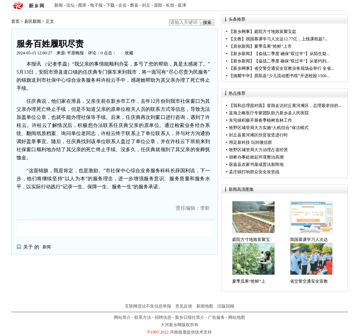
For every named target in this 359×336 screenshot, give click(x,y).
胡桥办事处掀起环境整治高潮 (256, 157)
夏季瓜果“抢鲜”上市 (273, 46)
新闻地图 (204, 306)
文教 (237, 38)
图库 (82, 5)
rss (341, 5)
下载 (110, 5)
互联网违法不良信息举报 (148, 306)
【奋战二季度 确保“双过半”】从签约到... (292, 61)
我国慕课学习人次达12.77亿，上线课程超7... (287, 38)
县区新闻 (32, 21)
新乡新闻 (241, 53)
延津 (182, 5)
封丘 (146, 5)
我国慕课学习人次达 (309, 239)
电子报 (96, 5)
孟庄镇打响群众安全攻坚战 (254, 171)
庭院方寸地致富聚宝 (251, 239)
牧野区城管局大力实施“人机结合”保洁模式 (269, 127)
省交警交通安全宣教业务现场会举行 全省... (294, 68)
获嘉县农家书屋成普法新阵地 (256, 164)
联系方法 (142, 317)
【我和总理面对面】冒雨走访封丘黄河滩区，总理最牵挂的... (285, 105)
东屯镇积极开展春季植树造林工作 (260, 120)
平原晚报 (75, 53)
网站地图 (236, 317)
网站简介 (122, 317)
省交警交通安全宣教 (309, 281)
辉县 (134, 5)
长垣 (170, 5)
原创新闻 (241, 46)
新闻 (58, 5)
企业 (122, 5)
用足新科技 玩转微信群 (250, 142)
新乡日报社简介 (189, 317)
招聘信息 (163, 317)
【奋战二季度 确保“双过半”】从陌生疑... (292, 53)
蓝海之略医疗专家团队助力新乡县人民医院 (269, 112)
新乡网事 (241, 31)
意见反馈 (183, 306)
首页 (15, 21)
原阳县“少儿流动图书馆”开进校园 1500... (292, 75)
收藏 (129, 53)
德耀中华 (241, 75)
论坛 (70, 5)
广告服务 (216, 317)
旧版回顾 (225, 306)
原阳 (158, 5)
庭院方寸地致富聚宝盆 (275, 31)
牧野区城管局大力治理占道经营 (258, 149)
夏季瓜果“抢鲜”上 (248, 281)
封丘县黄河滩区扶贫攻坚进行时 (258, 135)
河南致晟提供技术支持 (191, 332)
